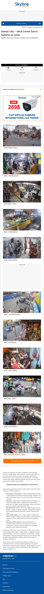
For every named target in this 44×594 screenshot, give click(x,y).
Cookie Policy (6, 586)
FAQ (3, 579)
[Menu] (39, 23)
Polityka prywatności (8, 590)
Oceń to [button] (22, 68)
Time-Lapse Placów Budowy (10, 572)
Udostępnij (36, 68)
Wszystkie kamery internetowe (22, 461)
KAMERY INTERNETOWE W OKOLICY (22, 89)
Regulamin (5, 583)
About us (4, 564)
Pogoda (8, 68)
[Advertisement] (22, 16)
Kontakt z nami (6, 575)
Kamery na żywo (21, 23)
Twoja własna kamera (8, 568)
